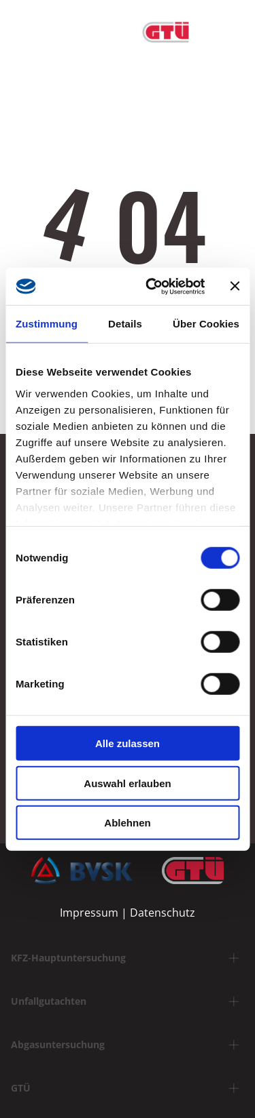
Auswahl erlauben (127, 782)
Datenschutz (162, 912)
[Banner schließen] (234, 286)
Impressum (89, 912)
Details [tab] (125, 324)
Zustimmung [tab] (47, 324)
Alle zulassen (127, 743)
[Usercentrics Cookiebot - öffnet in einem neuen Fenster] (152, 286)
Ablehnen (127, 822)
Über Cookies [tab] (206, 324)
